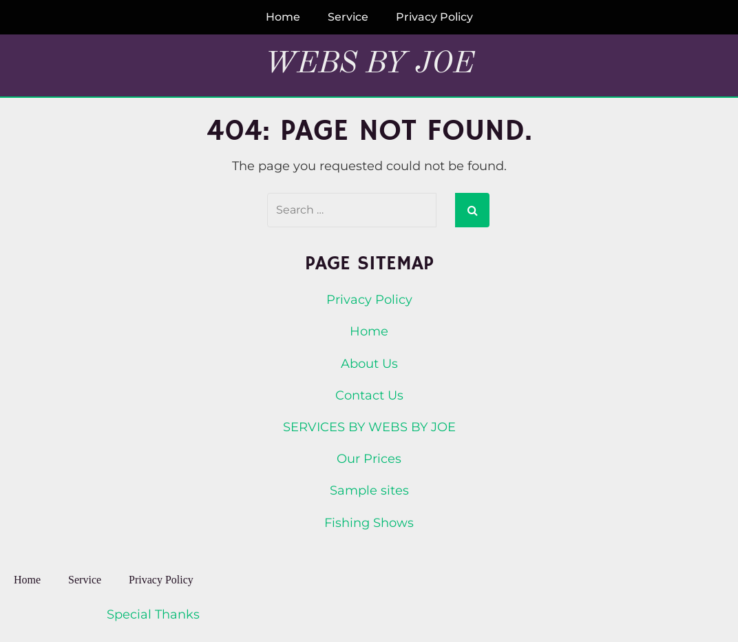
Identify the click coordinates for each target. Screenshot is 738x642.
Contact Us (369, 395)
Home (283, 16)
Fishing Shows (369, 522)
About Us (369, 363)
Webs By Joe (369, 64)
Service (348, 16)
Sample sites (369, 490)
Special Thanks (153, 614)
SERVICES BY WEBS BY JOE (369, 427)
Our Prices (369, 458)
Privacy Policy (434, 16)
